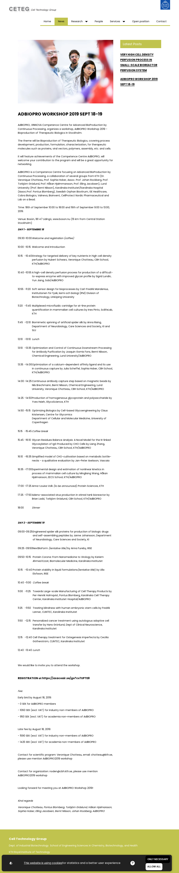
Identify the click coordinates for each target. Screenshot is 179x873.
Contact (161, 21)
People (99, 21)
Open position (140, 21)
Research (79, 21)
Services (117, 21)
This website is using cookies (43, 863)
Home (47, 21)
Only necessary (157, 859)
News (61, 21)
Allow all (154, 866)
